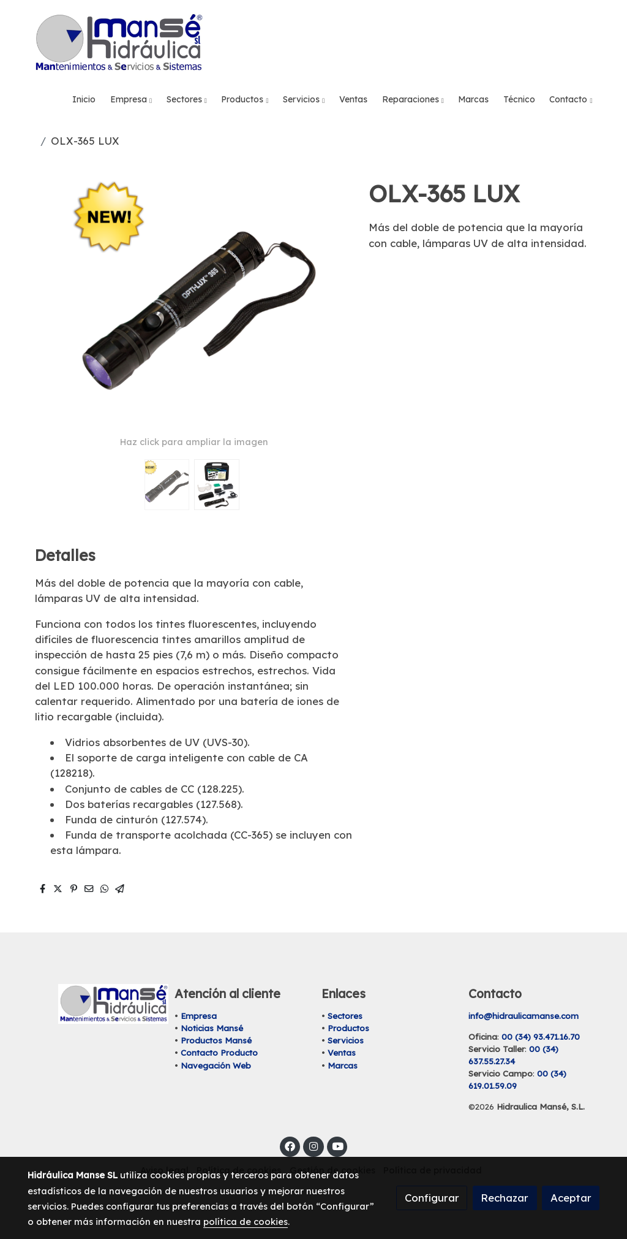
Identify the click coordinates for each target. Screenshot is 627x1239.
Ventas (342, 1053)
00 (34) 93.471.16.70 (540, 1037)
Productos (348, 1028)
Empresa (199, 1016)
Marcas (343, 1065)
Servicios (346, 1040)
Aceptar (570, 1197)
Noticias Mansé (212, 1028)
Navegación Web (216, 1065)
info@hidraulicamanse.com (523, 1016)
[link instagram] (313, 1145)
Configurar (432, 1197)
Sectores (345, 1016)
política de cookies (245, 1221)
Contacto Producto (219, 1053)
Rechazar (504, 1197)
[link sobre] (93, 1004)
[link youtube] (338, 1145)
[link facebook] (290, 1145)
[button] (131, 99)
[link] (118, 43)
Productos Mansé (216, 1040)
